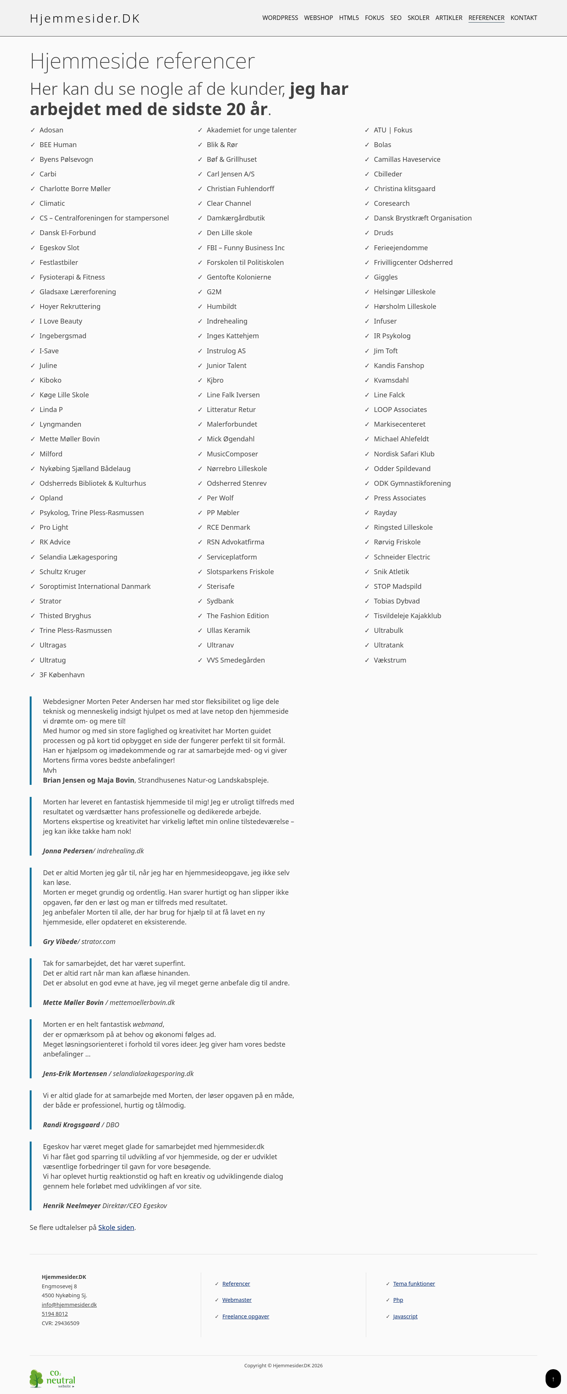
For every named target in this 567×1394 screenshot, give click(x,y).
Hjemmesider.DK (85, 18)
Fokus (374, 18)
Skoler (418, 18)
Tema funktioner (414, 1283)
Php (398, 1299)
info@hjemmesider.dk (69, 1304)
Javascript (405, 1316)
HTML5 (349, 18)
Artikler (448, 18)
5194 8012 (55, 1313)
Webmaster (237, 1299)
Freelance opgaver (246, 1316)
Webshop (318, 18)
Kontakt (524, 18)
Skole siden (116, 1227)
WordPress (280, 18)
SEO (396, 18)
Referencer (486, 18)
